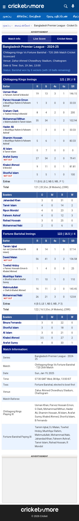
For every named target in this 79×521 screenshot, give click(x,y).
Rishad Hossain (12, 220)
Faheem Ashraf (12, 215)
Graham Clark (15, 112)
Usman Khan (15, 93)
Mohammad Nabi (12, 225)
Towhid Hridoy (15, 268)
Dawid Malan (10, 259)
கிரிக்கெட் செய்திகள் (29, 16)
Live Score (39, 38)
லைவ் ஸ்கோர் (22, 25)
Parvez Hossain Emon (17, 102)
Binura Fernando (12, 322)
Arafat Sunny (10, 158)
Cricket (44, 516)
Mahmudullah (14, 289)
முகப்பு (7, 16)
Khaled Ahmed (11, 166)
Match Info (14, 38)
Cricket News (64, 38)
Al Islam (9, 150)
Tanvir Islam (10, 205)
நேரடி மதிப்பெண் (56, 16)
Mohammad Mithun (17, 120)
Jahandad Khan (11, 200)
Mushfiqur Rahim (14, 279)
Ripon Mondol (10, 210)
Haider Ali (17, 129)
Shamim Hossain (17, 140)
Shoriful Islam (11, 174)
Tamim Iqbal (14, 249)
